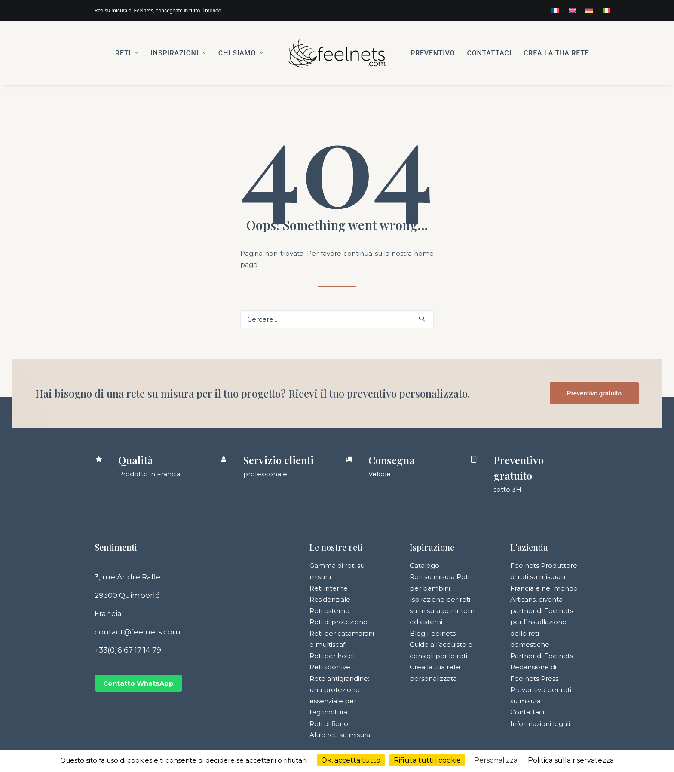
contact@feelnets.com (138, 632)
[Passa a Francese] (555, 10)
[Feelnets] (337, 53)
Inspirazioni (178, 53)
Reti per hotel (332, 656)
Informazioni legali (540, 724)
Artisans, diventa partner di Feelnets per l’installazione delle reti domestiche (541, 622)
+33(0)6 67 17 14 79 (128, 650)
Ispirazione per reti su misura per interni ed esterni (443, 610)
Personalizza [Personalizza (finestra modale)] (496, 760)
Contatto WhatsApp (138, 683)
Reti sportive (329, 667)
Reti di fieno (328, 724)
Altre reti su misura (339, 735)
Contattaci (489, 53)
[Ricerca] (337, 319)
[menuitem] (555, 10)
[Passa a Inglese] (572, 10)
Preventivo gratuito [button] (594, 393)
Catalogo (424, 565)
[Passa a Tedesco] (589, 10)
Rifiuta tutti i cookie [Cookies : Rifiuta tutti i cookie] (427, 760)
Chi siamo (240, 53)
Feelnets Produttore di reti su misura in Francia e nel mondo (544, 576)
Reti (126, 53)
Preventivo (433, 53)
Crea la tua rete (556, 53)
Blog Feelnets (433, 633)
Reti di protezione (338, 622)
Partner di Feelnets (541, 656)
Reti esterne (329, 611)
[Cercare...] (337, 319)
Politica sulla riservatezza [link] (571, 760)
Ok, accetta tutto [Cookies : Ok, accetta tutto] (350, 760)
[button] (422, 318)
